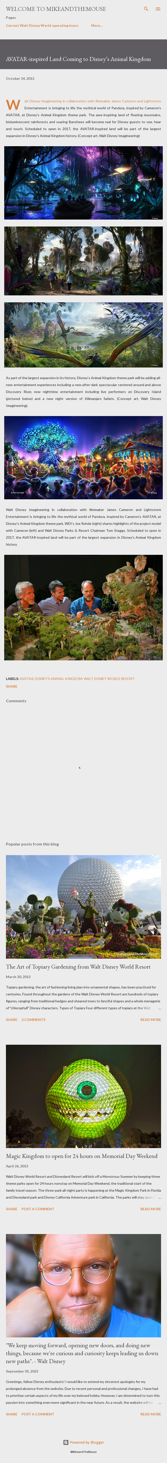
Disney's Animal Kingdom (58, 678)
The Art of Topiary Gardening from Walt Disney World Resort (78, 966)
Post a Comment (38, 1209)
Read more (150, 1019)
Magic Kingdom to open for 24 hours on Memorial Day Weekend (82, 1156)
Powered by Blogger (83, 1442)
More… (97, 25)
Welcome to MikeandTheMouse (56, 9)
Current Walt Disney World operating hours (42, 25)
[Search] (146, 9)
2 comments (33, 1019)
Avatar (26, 678)
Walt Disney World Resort (109, 678)
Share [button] (11, 686)
